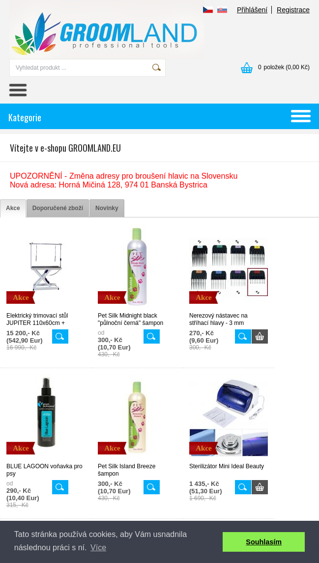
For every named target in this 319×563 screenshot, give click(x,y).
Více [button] (98, 547)
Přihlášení (252, 10)
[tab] (13, 208)
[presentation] (13, 208)
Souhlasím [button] (264, 542)
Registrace (293, 10)
